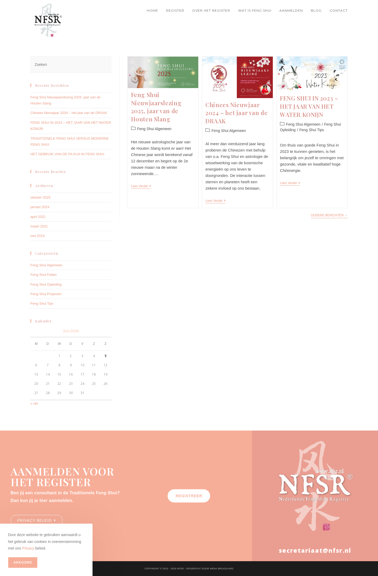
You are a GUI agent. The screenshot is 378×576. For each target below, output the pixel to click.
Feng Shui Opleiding (46, 284)
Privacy (28, 548)
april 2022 (37, 217)
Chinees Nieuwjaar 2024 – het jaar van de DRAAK (236, 113)
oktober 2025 (40, 197)
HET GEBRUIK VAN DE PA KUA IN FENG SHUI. (67, 154)
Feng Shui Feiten (43, 275)
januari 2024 (39, 207)
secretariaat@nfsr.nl (315, 550)
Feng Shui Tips (311, 130)
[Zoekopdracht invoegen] (70, 64)
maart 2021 (39, 226)
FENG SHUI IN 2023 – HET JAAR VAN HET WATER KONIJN (309, 106)
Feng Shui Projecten (46, 294)
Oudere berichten (329, 215)
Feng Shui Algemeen (154, 129)
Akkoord (22, 562)
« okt (34, 403)
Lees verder (141, 186)
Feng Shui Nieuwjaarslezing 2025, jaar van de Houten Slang (156, 107)
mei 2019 (37, 236)
